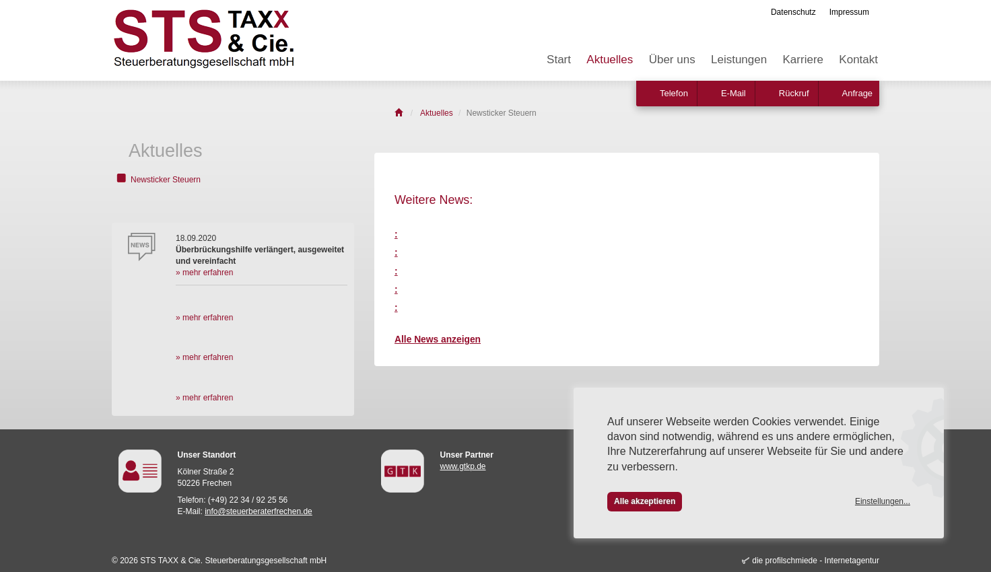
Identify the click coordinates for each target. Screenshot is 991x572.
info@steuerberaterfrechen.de (258, 511)
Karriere (803, 59)
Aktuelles (609, 59)
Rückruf (794, 93)
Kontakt (858, 59)
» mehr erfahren (204, 272)
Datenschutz (793, 12)
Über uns (672, 59)
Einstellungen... (882, 501)
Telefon (674, 93)
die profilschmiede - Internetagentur (815, 560)
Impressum (849, 12)
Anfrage (857, 93)
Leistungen (739, 59)
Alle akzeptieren (644, 501)
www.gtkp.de (463, 466)
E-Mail (733, 93)
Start (559, 59)
